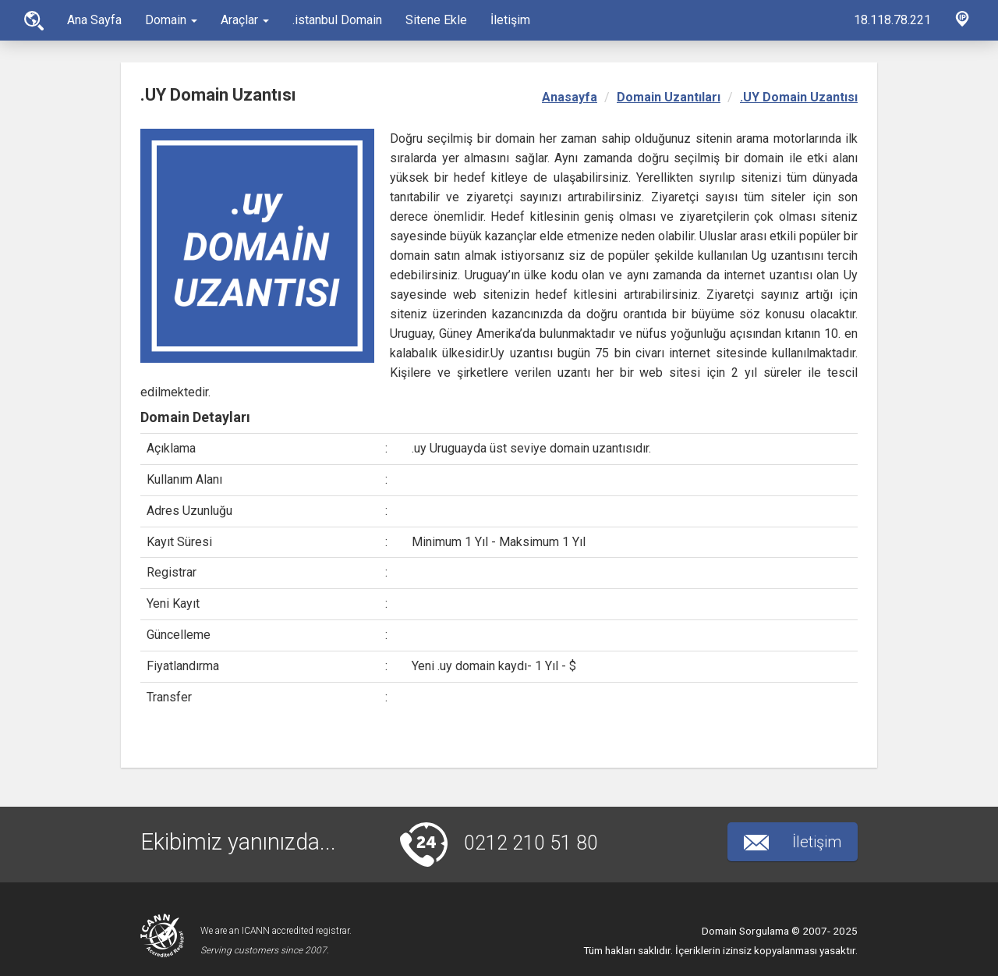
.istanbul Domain (337, 19)
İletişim (510, 19)
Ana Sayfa (34, 20)
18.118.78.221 (892, 19)
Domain (171, 19)
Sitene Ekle (436, 19)
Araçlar (245, 19)
